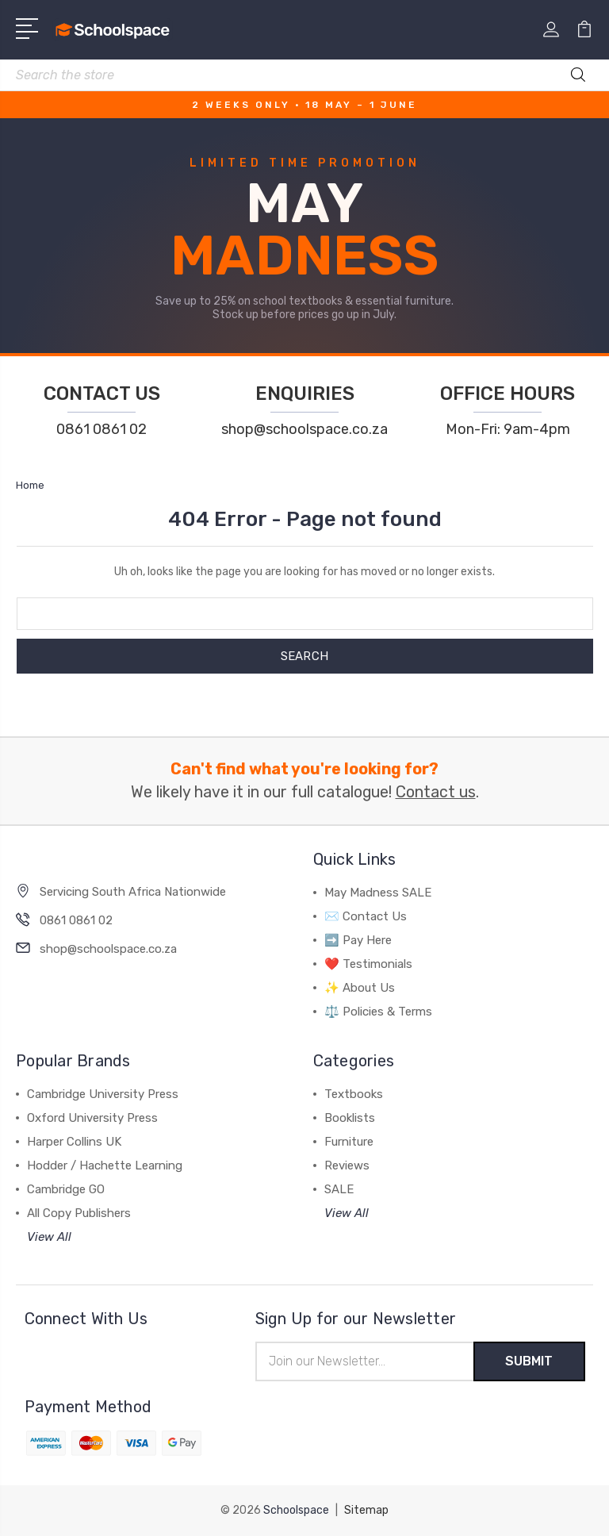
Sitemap (366, 1510)
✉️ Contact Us (365, 916)
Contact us (436, 792)
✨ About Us (359, 988)
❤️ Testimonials (368, 964)
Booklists (349, 1118)
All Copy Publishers (79, 1213)
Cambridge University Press (102, 1094)
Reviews (347, 1165)
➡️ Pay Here (358, 940)
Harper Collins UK (74, 1142)
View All (49, 1237)
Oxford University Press (92, 1118)
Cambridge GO (66, 1189)
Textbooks (353, 1094)
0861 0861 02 (101, 429)
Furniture (348, 1142)
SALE (339, 1189)
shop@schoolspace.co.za (304, 429)
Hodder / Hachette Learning (104, 1165)
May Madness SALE (377, 892)
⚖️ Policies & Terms (378, 1011)
